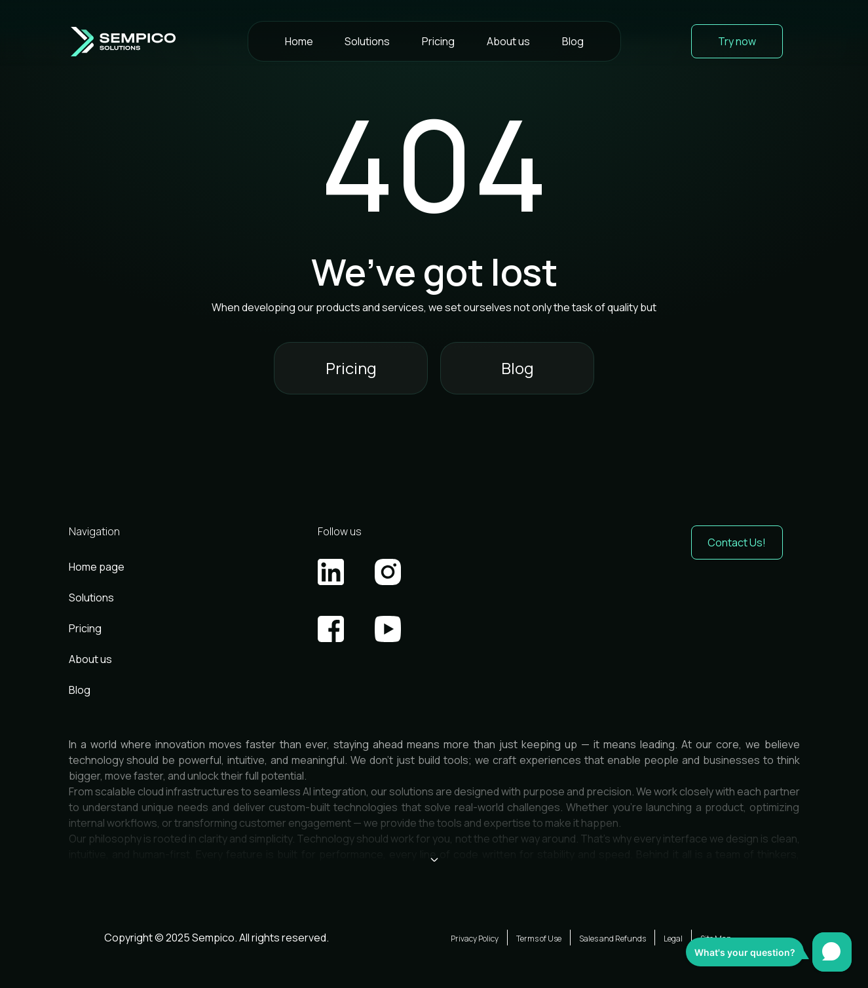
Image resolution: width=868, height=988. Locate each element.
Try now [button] (737, 41)
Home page (96, 567)
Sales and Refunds (612, 938)
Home (299, 41)
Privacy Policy (475, 938)
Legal (673, 938)
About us (508, 41)
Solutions (367, 41)
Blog (573, 41)
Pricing (438, 41)
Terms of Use (538, 938)
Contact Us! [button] (737, 542)
